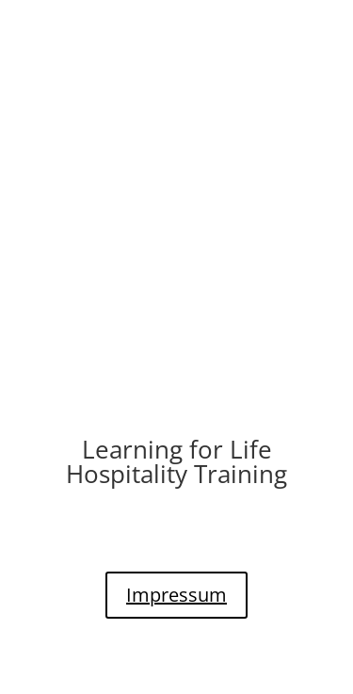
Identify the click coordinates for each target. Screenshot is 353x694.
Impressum (176, 594)
